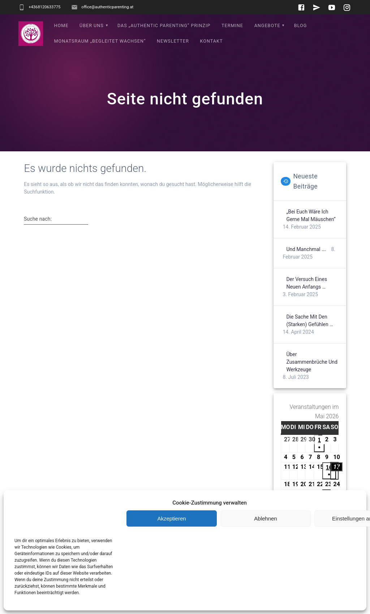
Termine (232, 25)
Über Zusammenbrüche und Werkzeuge (311, 361)
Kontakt (211, 41)
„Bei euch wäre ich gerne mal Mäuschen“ (310, 215)
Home (61, 25)
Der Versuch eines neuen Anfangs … (306, 283)
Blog (300, 25)
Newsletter (173, 41)
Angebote (267, 25)
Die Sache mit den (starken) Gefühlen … (309, 320)
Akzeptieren (171, 518)
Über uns (91, 25)
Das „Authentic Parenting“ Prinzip (163, 25)
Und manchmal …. (306, 249)
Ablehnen (265, 518)
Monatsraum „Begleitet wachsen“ (100, 41)
